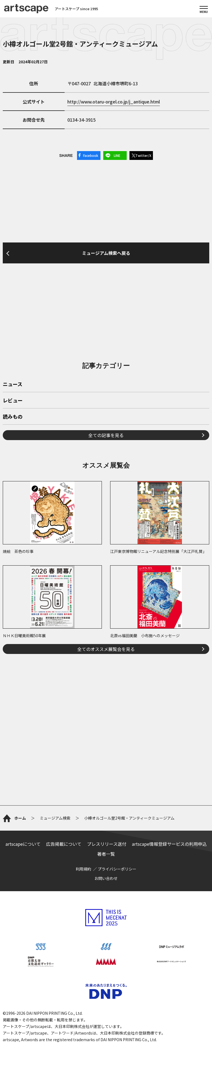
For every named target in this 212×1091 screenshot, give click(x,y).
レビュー (13, 401)
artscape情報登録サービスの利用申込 (169, 844)
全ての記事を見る (106, 435)
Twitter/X (143, 155)
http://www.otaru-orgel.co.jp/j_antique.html (113, 101)
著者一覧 (106, 853)
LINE (117, 155)
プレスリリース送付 (106, 844)
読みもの (13, 417)
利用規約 (83, 869)
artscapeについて (23, 844)
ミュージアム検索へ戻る (106, 253)
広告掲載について (63, 844)
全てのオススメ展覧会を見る (106, 649)
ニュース (12, 384)
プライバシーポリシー (117, 869)
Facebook (90, 155)
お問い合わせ (106, 878)
